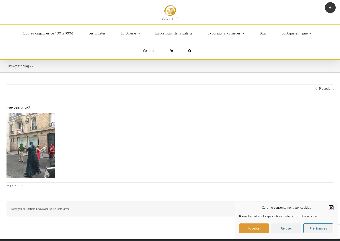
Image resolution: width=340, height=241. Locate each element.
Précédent (326, 88)
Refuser (286, 228)
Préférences (318, 228)
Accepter (254, 228)
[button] (331, 207)
